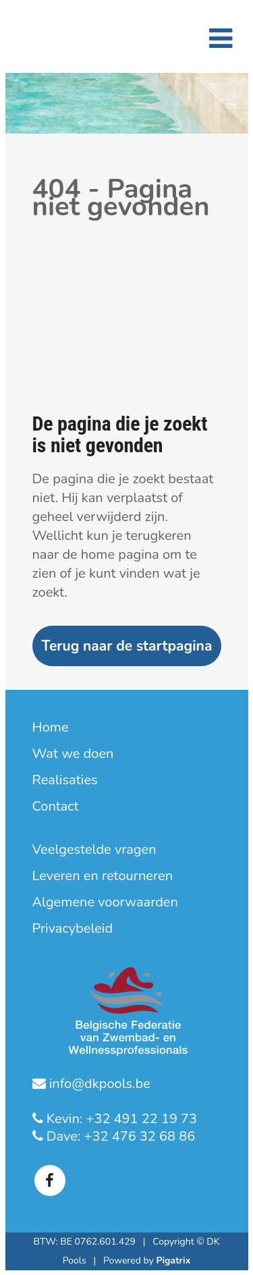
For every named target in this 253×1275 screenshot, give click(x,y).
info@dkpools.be (98, 1084)
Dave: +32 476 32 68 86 (119, 1136)
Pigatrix (173, 1260)
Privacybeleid (72, 928)
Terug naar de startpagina (127, 645)
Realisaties (65, 780)
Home (50, 727)
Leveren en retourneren (102, 876)
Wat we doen (73, 754)
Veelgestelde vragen (94, 849)
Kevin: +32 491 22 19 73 (120, 1119)
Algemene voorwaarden (105, 902)
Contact (55, 806)
